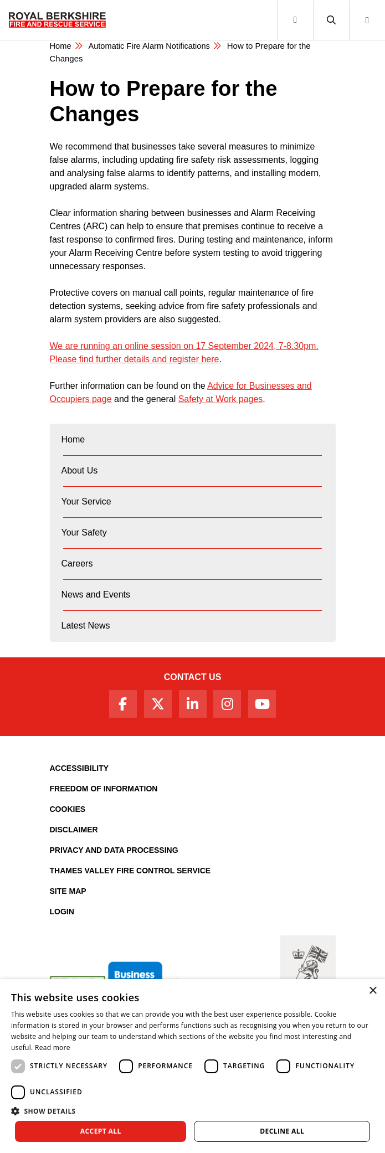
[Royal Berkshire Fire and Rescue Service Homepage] (57, 20)
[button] (331, 20)
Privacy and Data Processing (114, 850)
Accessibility (79, 768)
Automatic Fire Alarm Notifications (151, 45)
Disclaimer (74, 829)
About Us (79, 470)
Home (61, 45)
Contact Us (193, 677)
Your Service (86, 501)
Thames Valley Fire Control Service (130, 870)
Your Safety (84, 532)
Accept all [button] (100, 1131)
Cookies (68, 809)
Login (62, 911)
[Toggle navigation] (295, 20)
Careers (77, 563)
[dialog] (192, 1066)
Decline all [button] (282, 1131)
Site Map (68, 891)
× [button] (372, 991)
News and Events (96, 594)
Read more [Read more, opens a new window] (52, 1047)
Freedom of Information (104, 788)
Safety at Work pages (220, 399)
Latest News (85, 625)
